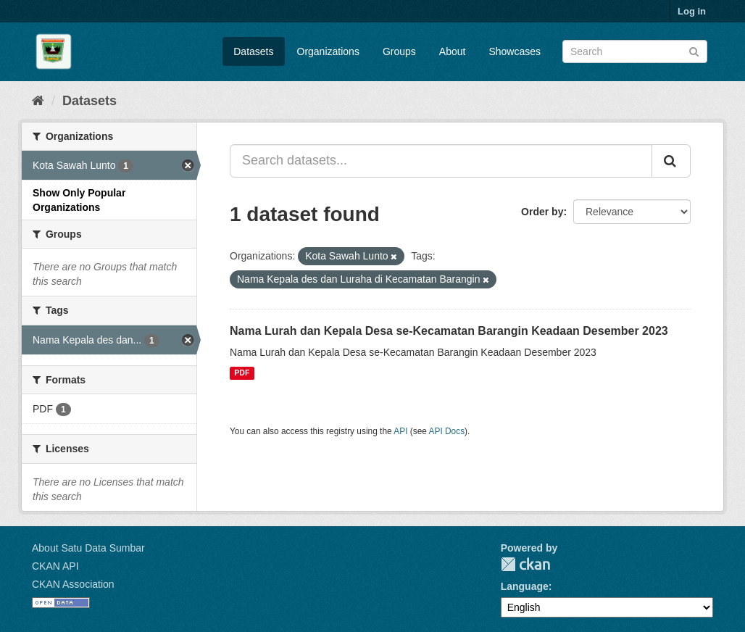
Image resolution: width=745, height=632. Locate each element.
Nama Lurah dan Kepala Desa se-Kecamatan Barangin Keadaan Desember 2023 (449, 331)
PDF (241, 373)
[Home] (38, 100)
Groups (399, 51)
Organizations (328, 51)
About (452, 51)
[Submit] (694, 50)
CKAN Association (73, 584)
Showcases (514, 51)
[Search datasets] (634, 51)
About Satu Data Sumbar (88, 548)
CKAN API (55, 566)
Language (525, 586)
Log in (692, 11)
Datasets (253, 51)
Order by (542, 211)
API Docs (447, 431)
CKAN (525, 564)
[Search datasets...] (441, 161)
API (400, 431)
